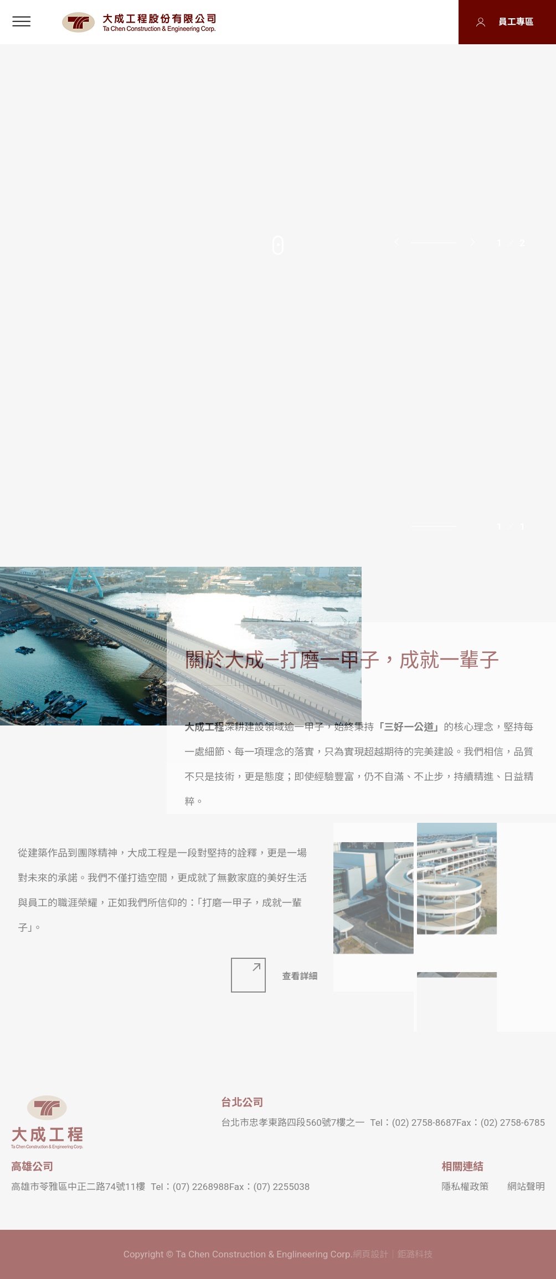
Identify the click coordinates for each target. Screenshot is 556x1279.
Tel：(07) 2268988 (190, 1186)
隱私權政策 (464, 1186)
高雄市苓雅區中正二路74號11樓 (78, 1186)
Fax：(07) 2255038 (269, 1186)
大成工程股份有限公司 (138, 22)
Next (473, 241)
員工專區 (516, 22)
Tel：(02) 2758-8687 (413, 1122)
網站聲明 (526, 1186)
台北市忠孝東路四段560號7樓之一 (292, 1122)
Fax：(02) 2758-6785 (500, 1122)
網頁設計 (370, 1254)
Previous (398, 241)
